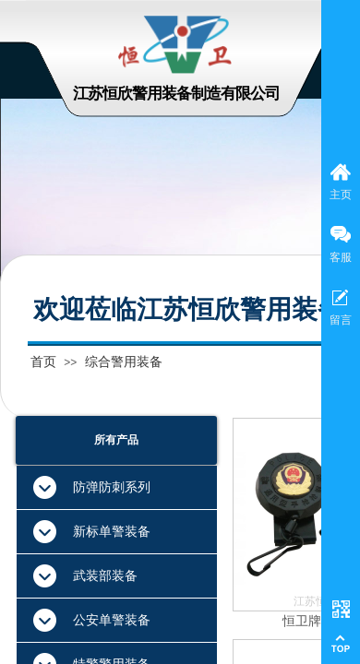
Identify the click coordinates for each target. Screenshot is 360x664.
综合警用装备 (123, 361)
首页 (43, 361)
